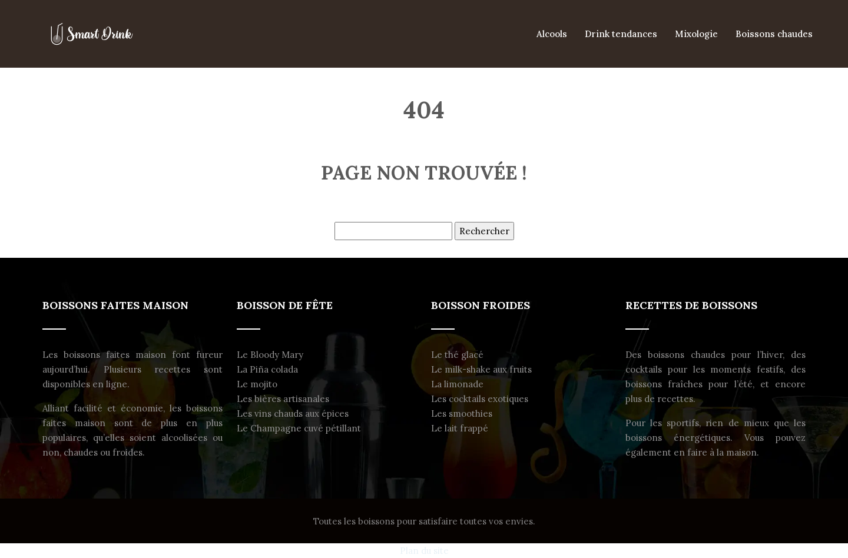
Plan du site (424, 550)
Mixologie (696, 33)
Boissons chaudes (774, 33)
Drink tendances (621, 33)
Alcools (551, 33)
